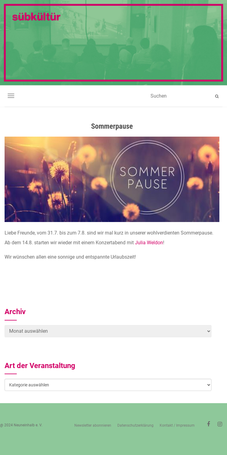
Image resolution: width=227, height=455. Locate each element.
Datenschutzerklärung (135, 425)
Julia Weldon (149, 242)
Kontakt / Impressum (177, 425)
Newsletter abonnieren (92, 425)
